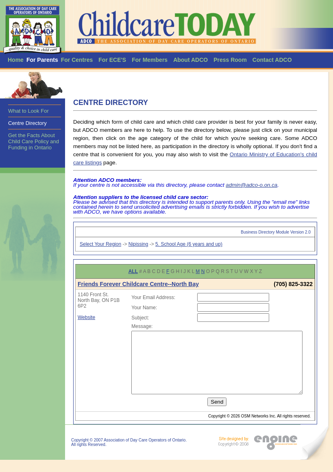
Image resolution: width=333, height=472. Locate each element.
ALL (133, 271)
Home (16, 60)
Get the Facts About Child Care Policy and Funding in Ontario (33, 141)
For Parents (42, 60)
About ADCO (190, 60)
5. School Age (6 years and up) (188, 244)
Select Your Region (100, 244)
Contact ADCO (272, 60)
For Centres (77, 60)
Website (86, 317)
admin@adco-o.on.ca (251, 185)
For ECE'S (112, 60)
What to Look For (28, 111)
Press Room (230, 60)
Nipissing (138, 244)
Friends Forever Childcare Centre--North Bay (138, 284)
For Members (150, 60)
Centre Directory (27, 123)
